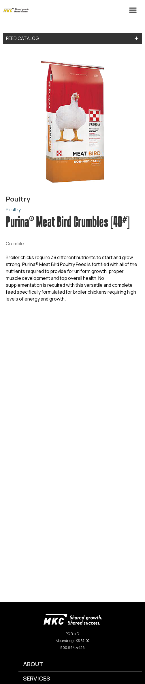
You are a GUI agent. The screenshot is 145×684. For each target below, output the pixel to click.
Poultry (13, 209)
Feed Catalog (22, 38)
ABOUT (33, 664)
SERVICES (36, 678)
